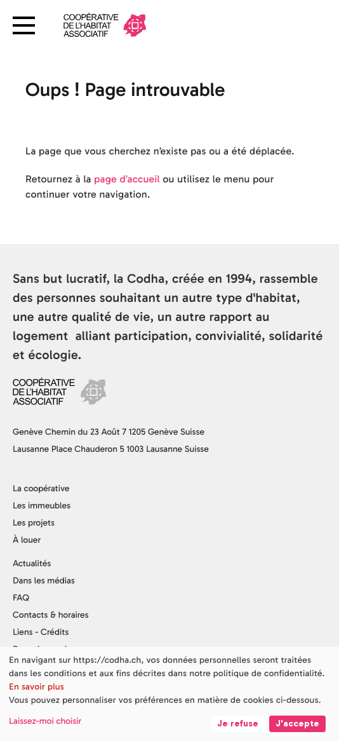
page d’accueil (127, 179)
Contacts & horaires (51, 614)
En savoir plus (36, 686)
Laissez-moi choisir (45, 721)
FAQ (21, 597)
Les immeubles (41, 505)
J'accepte (297, 723)
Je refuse (237, 723)
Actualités (32, 563)
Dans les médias (44, 580)
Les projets (34, 522)
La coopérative (41, 488)
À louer (27, 539)
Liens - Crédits (41, 632)
